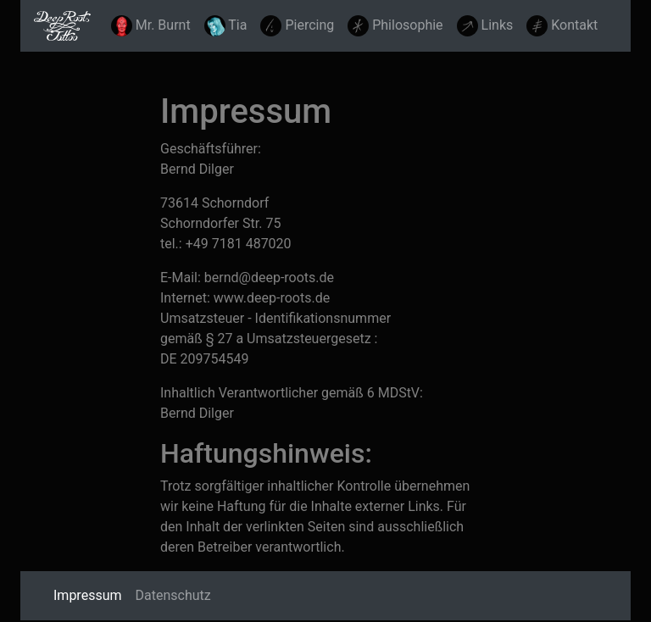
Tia (226, 25)
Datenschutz (173, 595)
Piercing (297, 25)
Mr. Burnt (151, 25)
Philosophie (395, 25)
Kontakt (562, 25)
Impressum (91, 594)
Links (485, 25)
